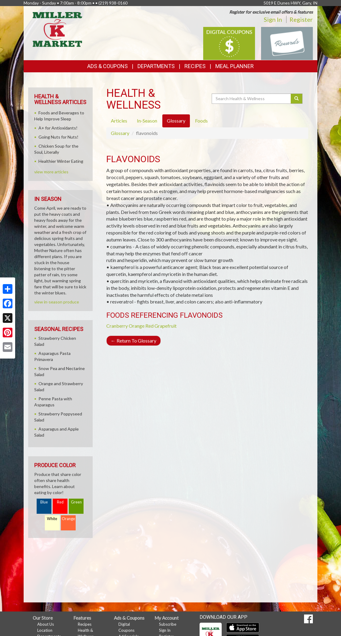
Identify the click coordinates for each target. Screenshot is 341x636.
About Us (45, 624)
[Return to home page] (57, 28)
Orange (136, 326)
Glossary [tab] (176, 120)
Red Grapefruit (161, 326)
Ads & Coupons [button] (107, 66)
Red (60, 502)
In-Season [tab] (147, 120)
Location (44, 630)
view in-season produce (56, 301)
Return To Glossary (133, 340)
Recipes (195, 66)
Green (76, 502)
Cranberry (117, 326)
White (52, 518)
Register (301, 19)
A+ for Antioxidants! (58, 127)
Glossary (120, 133)
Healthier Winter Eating (60, 161)
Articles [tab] (119, 120)
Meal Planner (234, 66)
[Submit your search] (297, 98)
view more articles (51, 171)
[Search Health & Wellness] (252, 98)
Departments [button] (156, 66)
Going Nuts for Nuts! (58, 136)
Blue (44, 502)
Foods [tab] (201, 120)
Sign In (273, 19)
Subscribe (167, 624)
